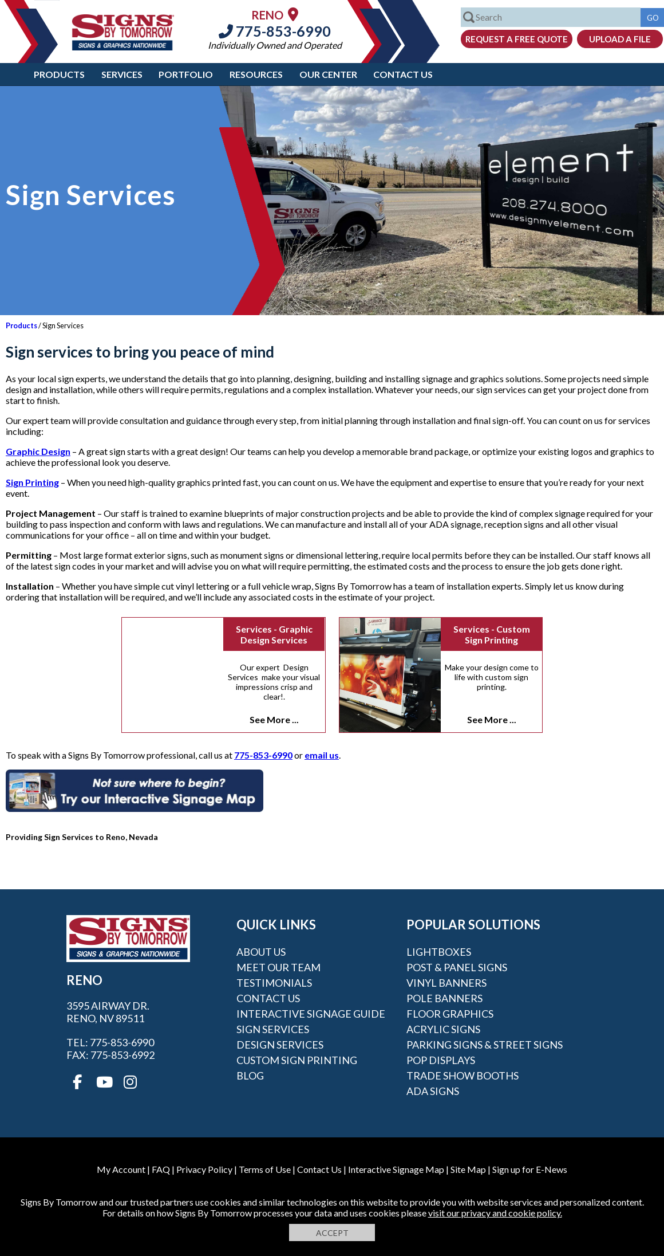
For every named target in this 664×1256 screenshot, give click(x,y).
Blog (250, 1075)
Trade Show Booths (462, 1075)
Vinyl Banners (446, 982)
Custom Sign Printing (296, 1060)
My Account (121, 1169)
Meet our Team (278, 967)
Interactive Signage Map (396, 1169)
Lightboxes (438, 951)
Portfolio (186, 74)
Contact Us (403, 74)
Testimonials (274, 982)
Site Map (468, 1169)
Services (122, 74)
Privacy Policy (204, 1169)
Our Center (328, 74)
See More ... (274, 719)
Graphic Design (38, 451)
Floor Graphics (449, 1013)
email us (322, 754)
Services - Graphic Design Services (274, 634)
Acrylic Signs (443, 1029)
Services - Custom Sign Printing (491, 634)
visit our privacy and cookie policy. (495, 1212)
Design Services (279, 1044)
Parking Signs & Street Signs (484, 1044)
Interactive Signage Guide (310, 1013)
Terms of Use (265, 1169)
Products (59, 74)
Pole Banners (444, 998)
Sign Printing (32, 482)
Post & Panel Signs (456, 967)
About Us (261, 951)
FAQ (161, 1169)
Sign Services (272, 1029)
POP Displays (440, 1060)
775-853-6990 (275, 31)
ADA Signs (432, 1091)
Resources (256, 74)
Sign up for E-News (529, 1169)
